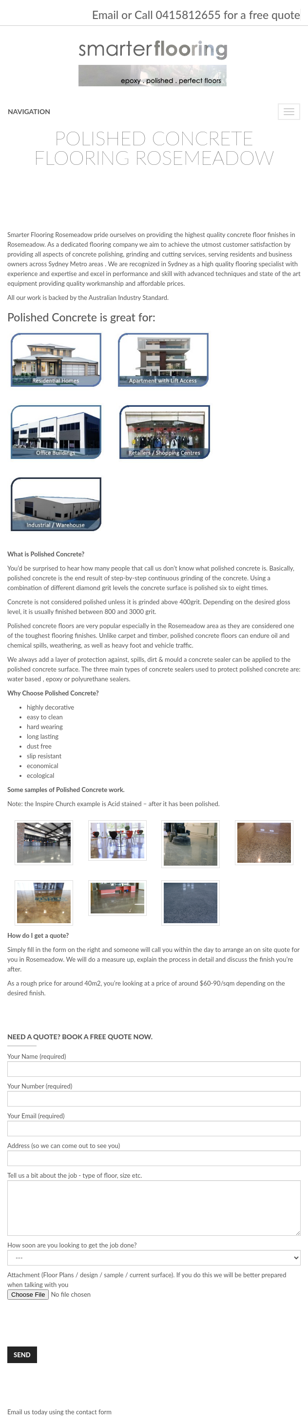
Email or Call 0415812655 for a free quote (196, 14)
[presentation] (81, 1323)
